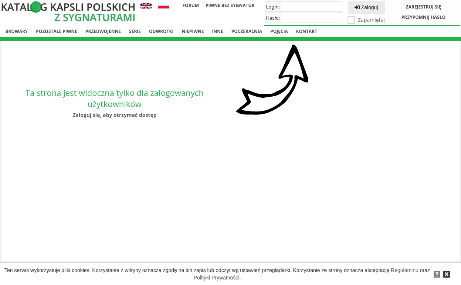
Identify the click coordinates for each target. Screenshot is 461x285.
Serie (135, 31)
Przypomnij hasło (423, 17)
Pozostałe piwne (56, 31)
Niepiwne (193, 31)
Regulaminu (404, 270)
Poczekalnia (246, 31)
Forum (191, 5)
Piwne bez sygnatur (230, 5)
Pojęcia (279, 31)
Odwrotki (161, 31)
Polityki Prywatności (217, 278)
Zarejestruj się (423, 7)
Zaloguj (366, 7)
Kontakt (306, 31)
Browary (17, 31)
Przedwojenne (103, 31)
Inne (217, 31)
